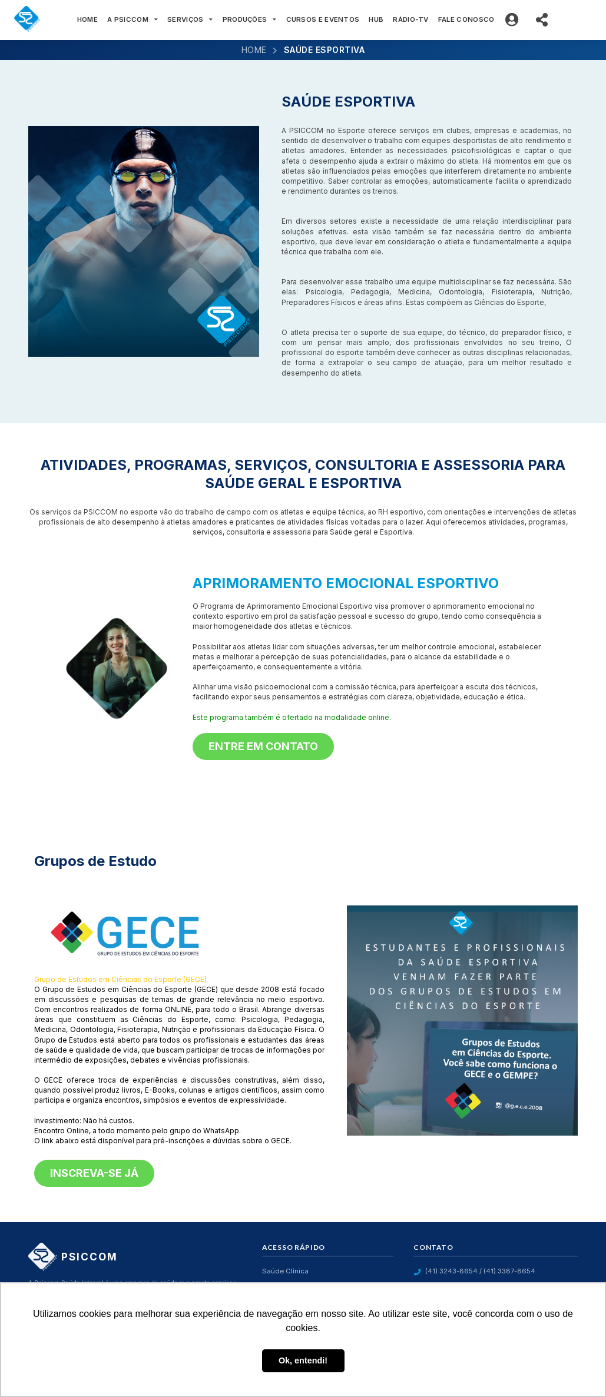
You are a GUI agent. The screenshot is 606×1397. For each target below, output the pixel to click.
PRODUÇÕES (250, 19)
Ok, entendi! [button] (303, 1360)
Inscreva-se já (94, 1173)
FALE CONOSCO (466, 19)
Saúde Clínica (285, 1271)
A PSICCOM (132, 19)
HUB (376, 19)
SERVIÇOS (190, 19)
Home (254, 50)
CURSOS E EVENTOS (323, 19)
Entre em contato (263, 746)
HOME (87, 19)
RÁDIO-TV (410, 19)
